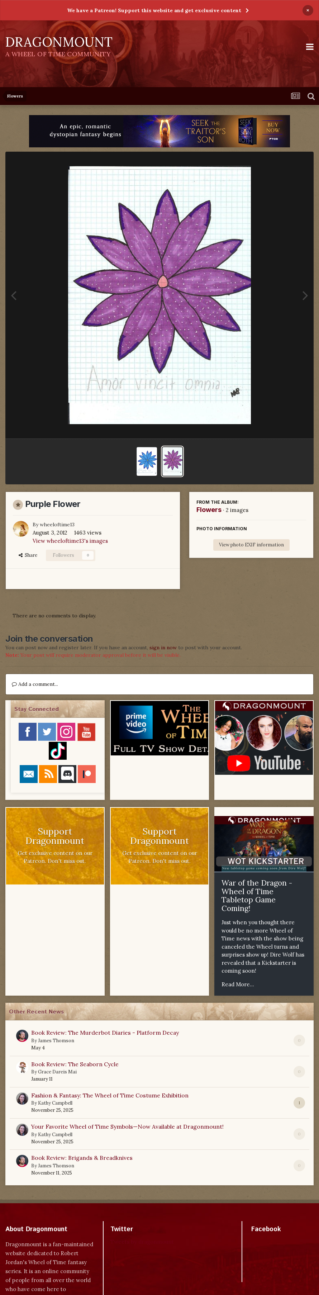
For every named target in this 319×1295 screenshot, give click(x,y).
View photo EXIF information (251, 545)
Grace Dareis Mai (57, 1072)
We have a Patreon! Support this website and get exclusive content (154, 10)
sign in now (163, 647)
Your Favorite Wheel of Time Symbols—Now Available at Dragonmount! (127, 1126)
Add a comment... (35, 684)
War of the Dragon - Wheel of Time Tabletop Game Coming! (257, 895)
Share (28, 555)
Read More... (238, 984)
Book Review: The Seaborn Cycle (75, 1064)
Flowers (209, 509)
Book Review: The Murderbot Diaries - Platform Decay (105, 1032)
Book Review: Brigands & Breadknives (82, 1157)
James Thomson (56, 1041)
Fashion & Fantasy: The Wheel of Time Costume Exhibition (110, 1095)
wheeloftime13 (57, 524)
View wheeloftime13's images (70, 540)
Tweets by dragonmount (142, 1241)
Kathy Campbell (55, 1103)
